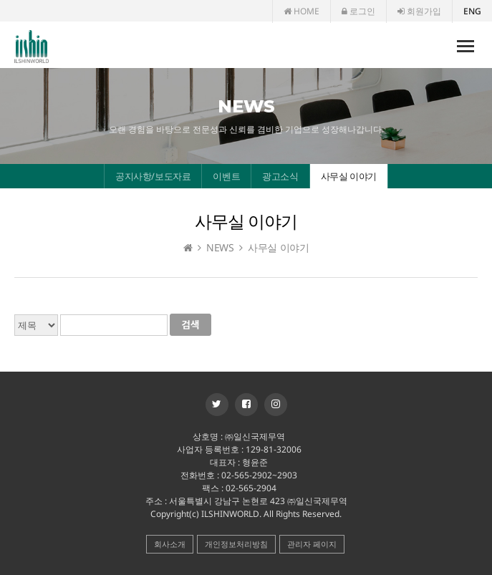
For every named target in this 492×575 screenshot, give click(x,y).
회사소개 (169, 543)
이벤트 (226, 176)
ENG (472, 11)
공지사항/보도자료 (152, 176)
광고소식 (280, 176)
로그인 (358, 11)
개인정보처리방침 (236, 543)
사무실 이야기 (349, 176)
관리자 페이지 (312, 543)
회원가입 (419, 11)
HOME (301, 11)
